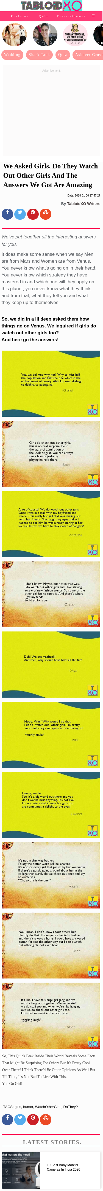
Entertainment (71, 16)
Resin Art (21, 16)
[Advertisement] (51, 113)
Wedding (12, 55)
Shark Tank (39, 55)
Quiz (44, 16)
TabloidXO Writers (83, 203)
